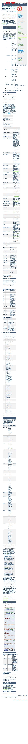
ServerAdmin (16, 201)
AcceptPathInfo (16, 171)
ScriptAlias (20, 31)
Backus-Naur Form (6, 29)
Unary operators (20, 16)
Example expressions (21, 18)
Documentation (11, 6)
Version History (20, 22)
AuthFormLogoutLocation (22, 37)
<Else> (19, 27)
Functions (19, 17)
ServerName (16, 196)
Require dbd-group (21, 54)
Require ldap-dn (20, 50)
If (7, 553)
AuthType (19, 39)
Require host (20, 58)
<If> (19, 25)
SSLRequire (4, 23)
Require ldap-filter (20, 52)
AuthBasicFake (20, 33)
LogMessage (20, 60)
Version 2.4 (16, 6)
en (14, 11)
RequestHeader (20, 44)
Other (5, 652)
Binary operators (20, 15)
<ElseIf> (19, 26)
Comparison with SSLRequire (8, 683)
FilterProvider (21, 45)
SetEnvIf (6, 567)
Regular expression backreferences (7, 673)
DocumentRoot (17, 205)
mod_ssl (10, 276)
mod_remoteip (15, 240)
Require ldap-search (21, 53)
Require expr (5, 24)
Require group (20, 57)
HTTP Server (7, 6)
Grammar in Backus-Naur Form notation (22, 12)
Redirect (19, 32)
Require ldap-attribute (21, 51)
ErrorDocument (20, 28)
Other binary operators (7, 317)
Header (19, 43)
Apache (3, 6)
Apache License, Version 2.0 (12, 697)
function (14, 107)
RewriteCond (20, 40)
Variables (19, 14)
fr (15, 11)
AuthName (19, 38)
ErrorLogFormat (16, 233)
